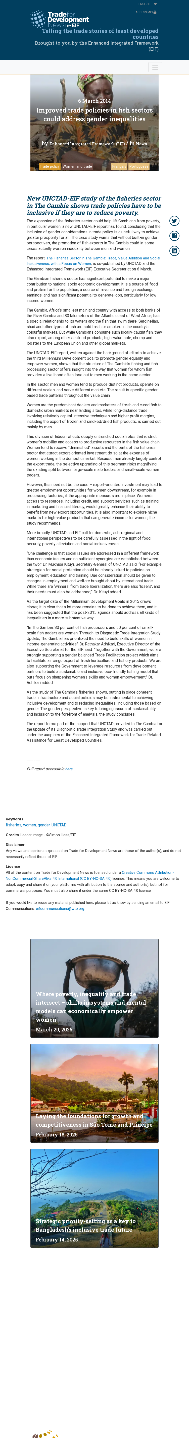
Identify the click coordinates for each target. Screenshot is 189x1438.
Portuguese (139, 166)
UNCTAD (59, 825)
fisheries (13, 825)
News (141, 143)
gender (44, 825)
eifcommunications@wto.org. (60, 908)
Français (119, 166)
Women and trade (77, 166)
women (29, 825)
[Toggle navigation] (155, 67)
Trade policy (50, 166)
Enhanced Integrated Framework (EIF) (87, 143)
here (68, 769)
